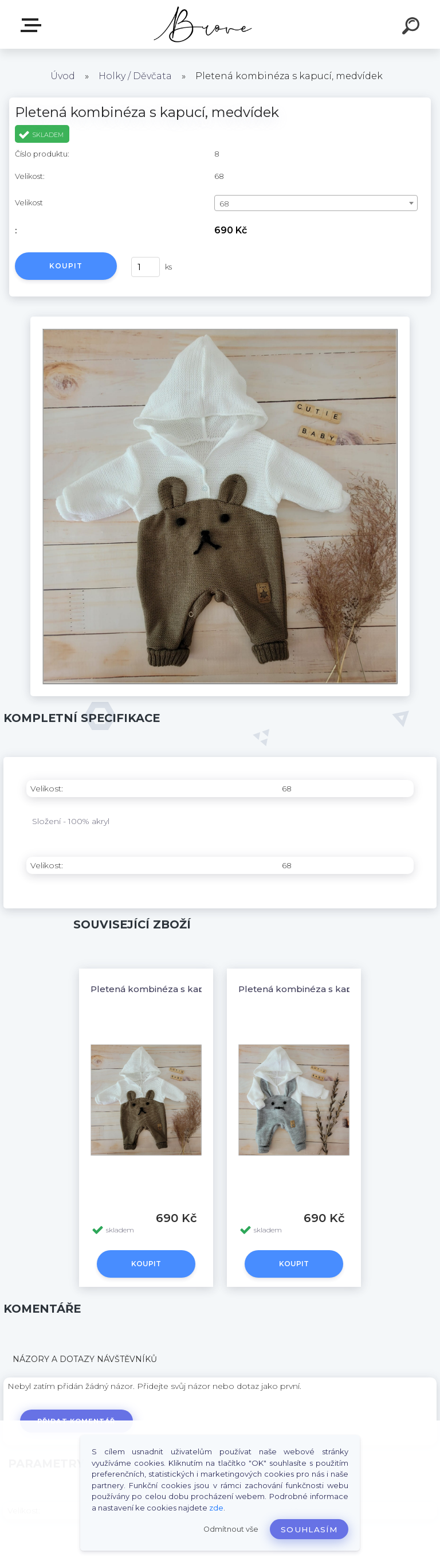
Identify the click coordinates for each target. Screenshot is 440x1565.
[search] (412, 27)
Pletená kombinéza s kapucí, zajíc (314, 989)
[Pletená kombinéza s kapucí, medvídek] (220, 320)
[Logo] (203, 24)
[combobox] (316, 203)
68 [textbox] (224, 203)
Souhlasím (309, 1529)
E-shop (33, 25)
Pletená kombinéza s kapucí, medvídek (180, 989)
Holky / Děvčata (135, 76)
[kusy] (145, 267)
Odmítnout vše (230, 1529)
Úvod (62, 76)
